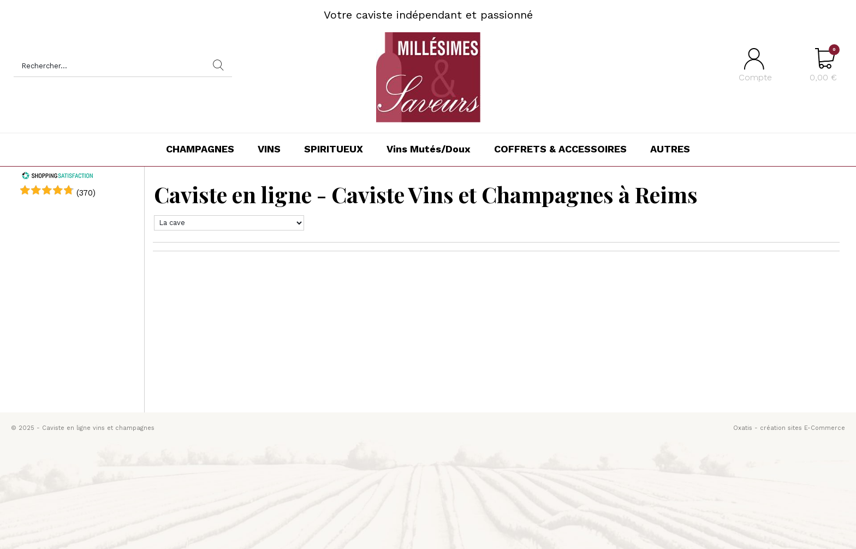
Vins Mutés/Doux (429, 149)
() (86, 193)
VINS (269, 149)
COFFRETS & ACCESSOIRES (560, 149)
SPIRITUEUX (333, 149)
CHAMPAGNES (200, 149)
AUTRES (670, 149)
